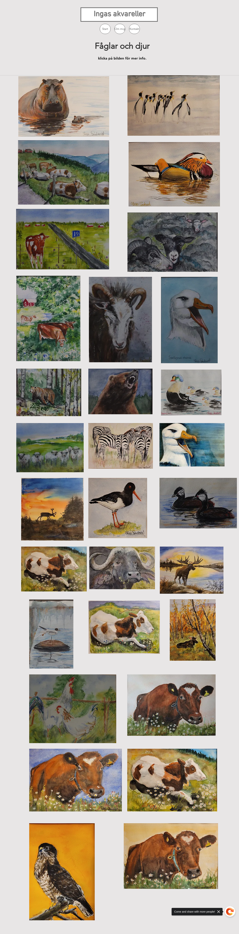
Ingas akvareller (119, 14)
